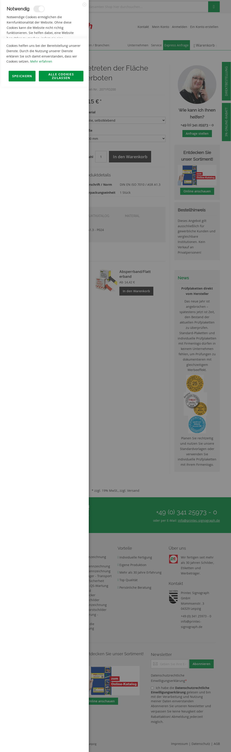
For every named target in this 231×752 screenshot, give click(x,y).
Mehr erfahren (41, 726)
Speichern (22, 741)
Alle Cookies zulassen (61, 741)
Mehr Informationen (69, 48)
